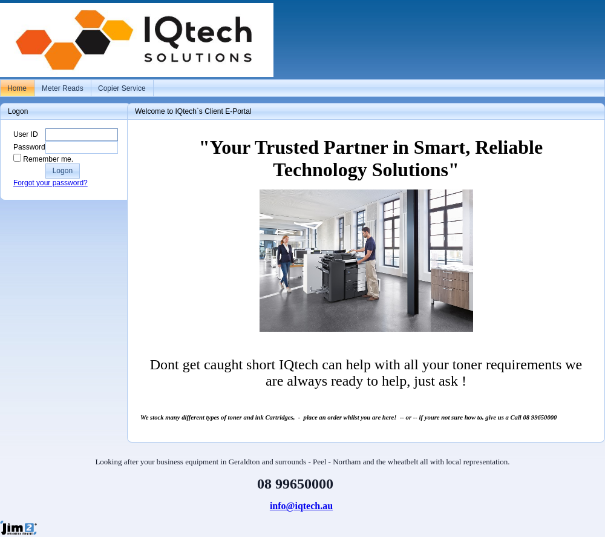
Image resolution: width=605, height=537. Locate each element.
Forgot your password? (50, 183)
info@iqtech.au (301, 506)
